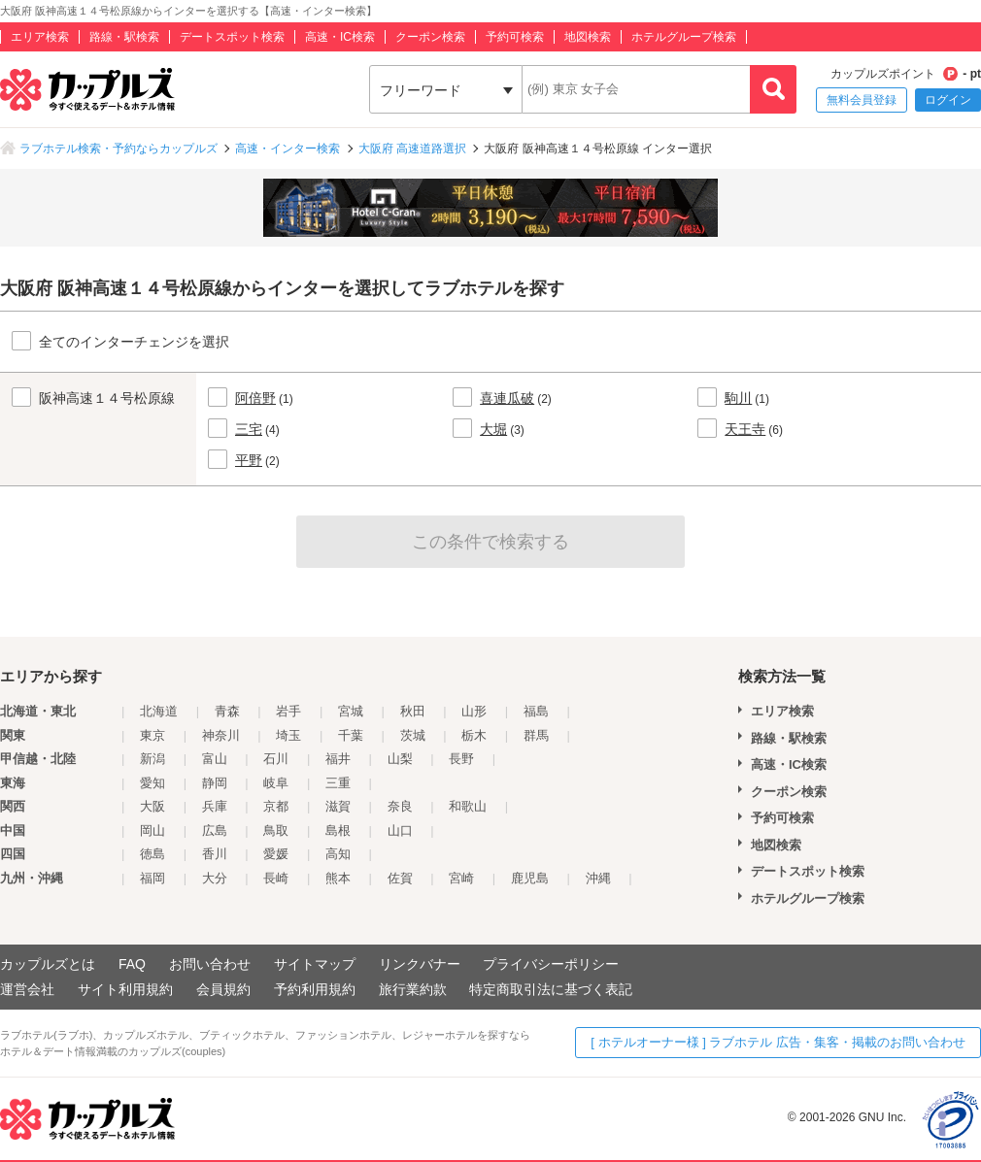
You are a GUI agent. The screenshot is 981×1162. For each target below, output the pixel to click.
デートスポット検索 (232, 37)
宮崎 (461, 878)
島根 (338, 830)
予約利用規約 (314, 989)
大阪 (152, 806)
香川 (214, 854)
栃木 (474, 735)
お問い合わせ (210, 964)
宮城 (350, 711)
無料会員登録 (861, 100)
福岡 (152, 878)
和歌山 (468, 806)
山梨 (400, 758)
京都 (275, 806)
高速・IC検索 (340, 37)
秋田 (412, 711)
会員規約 (223, 989)
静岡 (214, 783)
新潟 (152, 758)
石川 (275, 758)
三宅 (248, 429)
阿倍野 (255, 398)
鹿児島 (530, 878)
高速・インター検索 (287, 148)
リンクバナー (419, 964)
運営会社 (27, 989)
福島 (536, 711)
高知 (338, 854)
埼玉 (288, 735)
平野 (248, 460)
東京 (152, 735)
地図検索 (587, 37)
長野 (461, 758)
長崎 (275, 878)
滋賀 (338, 806)
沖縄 (598, 878)
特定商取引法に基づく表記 (550, 989)
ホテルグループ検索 (683, 37)
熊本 (338, 878)
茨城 (412, 735)
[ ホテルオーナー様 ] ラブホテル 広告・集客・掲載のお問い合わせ (778, 1042)
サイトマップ (314, 964)
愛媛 (275, 854)
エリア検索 (40, 37)
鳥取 (275, 830)
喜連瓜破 (507, 398)
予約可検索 (515, 37)
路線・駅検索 (124, 37)
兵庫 (214, 806)
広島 (214, 830)
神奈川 (221, 735)
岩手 (288, 711)
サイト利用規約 (125, 989)
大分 (214, 878)
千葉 (350, 735)
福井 (338, 758)
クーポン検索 (430, 37)
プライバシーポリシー (551, 964)
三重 (338, 783)
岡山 (152, 830)
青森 (227, 711)
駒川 (738, 398)
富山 (214, 758)
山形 (474, 711)
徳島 (152, 854)
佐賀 (400, 878)
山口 (400, 830)
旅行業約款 (413, 989)
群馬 (536, 735)
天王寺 (745, 429)
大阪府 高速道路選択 (412, 148)
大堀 (493, 429)
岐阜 (275, 783)
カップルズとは (47, 964)
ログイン (948, 100)
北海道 (159, 711)
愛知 (152, 783)
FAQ (132, 964)
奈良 (400, 806)
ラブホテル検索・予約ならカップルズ (118, 148)
